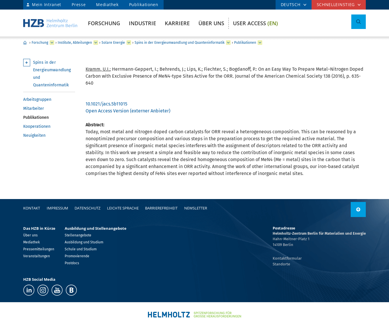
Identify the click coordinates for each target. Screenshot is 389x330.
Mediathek (107, 4)
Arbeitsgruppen (37, 99)
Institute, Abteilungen (75, 43)
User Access (255, 23)
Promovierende (77, 256)
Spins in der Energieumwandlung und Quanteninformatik (180, 43)
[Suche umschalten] (358, 21)
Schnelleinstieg (336, 4)
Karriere (177, 23)
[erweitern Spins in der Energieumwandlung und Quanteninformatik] (228, 42)
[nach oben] (358, 209)
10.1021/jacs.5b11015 (106, 104)
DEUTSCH (291, 4)
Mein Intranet (46, 4)
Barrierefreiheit (161, 208)
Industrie (142, 23)
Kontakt (31, 208)
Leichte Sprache (123, 208)
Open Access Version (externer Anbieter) (128, 111)
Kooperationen (36, 126)
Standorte (281, 264)
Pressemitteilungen (38, 249)
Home (25, 42)
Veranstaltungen (36, 256)
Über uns (211, 23)
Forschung (104, 23)
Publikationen (143, 4)
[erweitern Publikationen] (260, 42)
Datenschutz (87, 208)
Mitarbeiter (33, 108)
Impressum (57, 208)
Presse (79, 4)
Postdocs (72, 263)
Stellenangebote (78, 235)
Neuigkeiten (34, 135)
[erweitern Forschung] (52, 42)
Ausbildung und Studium (84, 242)
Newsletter (195, 208)
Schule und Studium (81, 249)
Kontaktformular (287, 258)
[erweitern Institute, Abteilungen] (95, 42)
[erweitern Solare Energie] (128, 42)
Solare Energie (113, 43)
